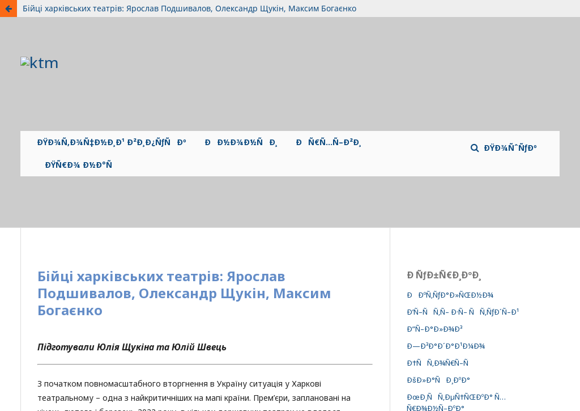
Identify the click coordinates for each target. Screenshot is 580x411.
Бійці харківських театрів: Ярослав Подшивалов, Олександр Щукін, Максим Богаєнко (189, 8)
